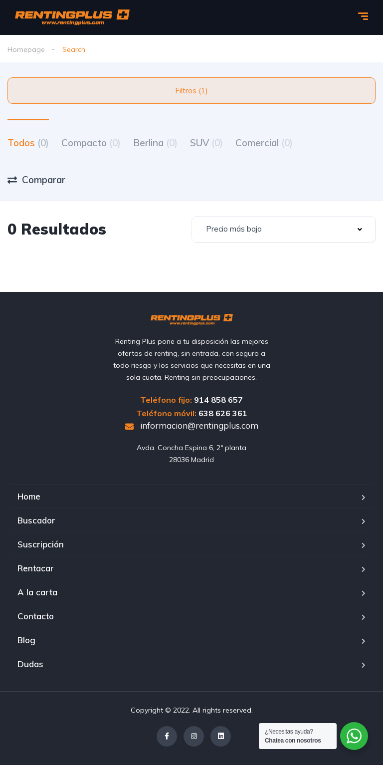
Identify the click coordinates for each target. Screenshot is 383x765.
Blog (26, 640)
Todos (28, 143)
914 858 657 (218, 400)
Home (28, 496)
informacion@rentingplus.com (191, 425)
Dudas (30, 664)
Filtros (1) (191, 90)
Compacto (91, 143)
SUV (206, 143)
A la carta (37, 592)
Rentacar (35, 568)
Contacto (35, 616)
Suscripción (40, 544)
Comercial (264, 143)
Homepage (26, 49)
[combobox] (284, 229)
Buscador (36, 520)
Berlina (155, 143)
